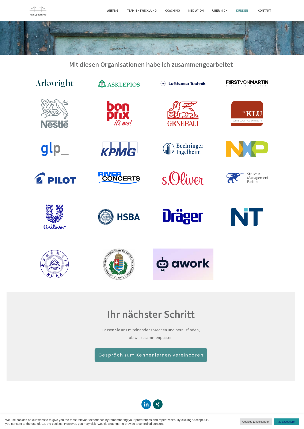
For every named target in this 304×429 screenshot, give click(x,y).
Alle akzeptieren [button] (286, 421)
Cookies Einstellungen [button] (256, 421)
